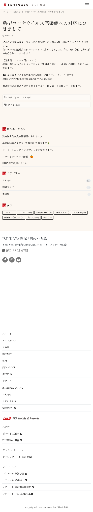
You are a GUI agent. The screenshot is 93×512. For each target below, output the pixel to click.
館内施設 (7, 354)
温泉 (4, 360)
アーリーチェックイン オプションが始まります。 (28, 149)
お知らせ (27, 97)
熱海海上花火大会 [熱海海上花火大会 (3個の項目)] (13, 217)
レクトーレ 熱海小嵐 (14, 473)
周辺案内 (7, 374)
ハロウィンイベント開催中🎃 (17, 156)
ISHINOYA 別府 (12, 440)
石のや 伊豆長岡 (12, 433)
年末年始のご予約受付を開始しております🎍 (26, 143)
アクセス (7, 381)
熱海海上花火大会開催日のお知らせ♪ (22, 136)
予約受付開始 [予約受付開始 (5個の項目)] (44, 212)
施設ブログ (8, 187)
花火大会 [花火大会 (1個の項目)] (33, 217)
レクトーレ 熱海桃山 (14, 480)
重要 (17, 104)
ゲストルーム (9, 340)
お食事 (5, 347)
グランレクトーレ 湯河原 (17, 457)
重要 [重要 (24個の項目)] (47, 217)
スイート (7, 333)
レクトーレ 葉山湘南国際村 (18, 487)
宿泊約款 (9, 408)
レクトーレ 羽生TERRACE (17, 493)
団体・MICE (9, 367)
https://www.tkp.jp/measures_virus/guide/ (27, 78)
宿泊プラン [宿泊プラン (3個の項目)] (62, 212)
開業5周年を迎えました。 (15, 163)
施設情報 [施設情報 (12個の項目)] (80, 212)
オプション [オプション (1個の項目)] (25, 212)
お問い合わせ (9, 401)
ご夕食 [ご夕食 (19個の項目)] (9, 212)
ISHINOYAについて (12, 387)
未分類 (5, 194)
